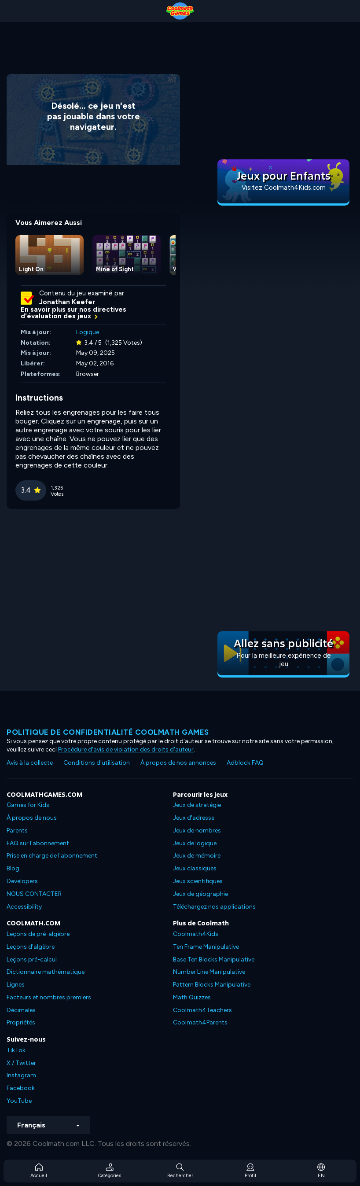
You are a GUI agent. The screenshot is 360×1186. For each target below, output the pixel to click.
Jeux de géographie (200, 894)
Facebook (21, 1088)
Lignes (16, 984)
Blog (13, 868)
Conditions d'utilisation (96, 762)
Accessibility (24, 906)
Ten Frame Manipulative (206, 946)
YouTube (19, 1101)
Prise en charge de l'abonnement (52, 855)
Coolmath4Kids (195, 934)
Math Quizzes (192, 997)
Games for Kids (28, 805)
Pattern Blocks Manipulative (211, 984)
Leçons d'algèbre (31, 946)
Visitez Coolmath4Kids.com (284, 188)
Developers (22, 881)
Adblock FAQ (245, 762)
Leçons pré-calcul (32, 959)
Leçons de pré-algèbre (38, 934)
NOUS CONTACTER (34, 894)
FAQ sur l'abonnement (38, 843)
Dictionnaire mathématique (45, 972)
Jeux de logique (195, 843)
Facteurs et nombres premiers (49, 997)
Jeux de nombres (197, 830)
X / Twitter (21, 1063)
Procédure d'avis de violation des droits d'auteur (126, 749)
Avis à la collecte (30, 762)
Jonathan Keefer (67, 302)
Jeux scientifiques (198, 881)
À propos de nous (32, 817)
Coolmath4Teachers (202, 1010)
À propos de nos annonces (178, 762)
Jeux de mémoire (196, 855)
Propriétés (21, 1022)
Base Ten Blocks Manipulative (213, 959)
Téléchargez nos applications (214, 906)
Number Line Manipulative (209, 972)
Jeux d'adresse (193, 817)
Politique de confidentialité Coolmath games (108, 732)
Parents (17, 830)
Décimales (21, 1010)
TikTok (16, 1050)
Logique (87, 332)
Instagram (21, 1075)
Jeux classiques (195, 868)
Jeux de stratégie (197, 805)
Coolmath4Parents (200, 1022)
